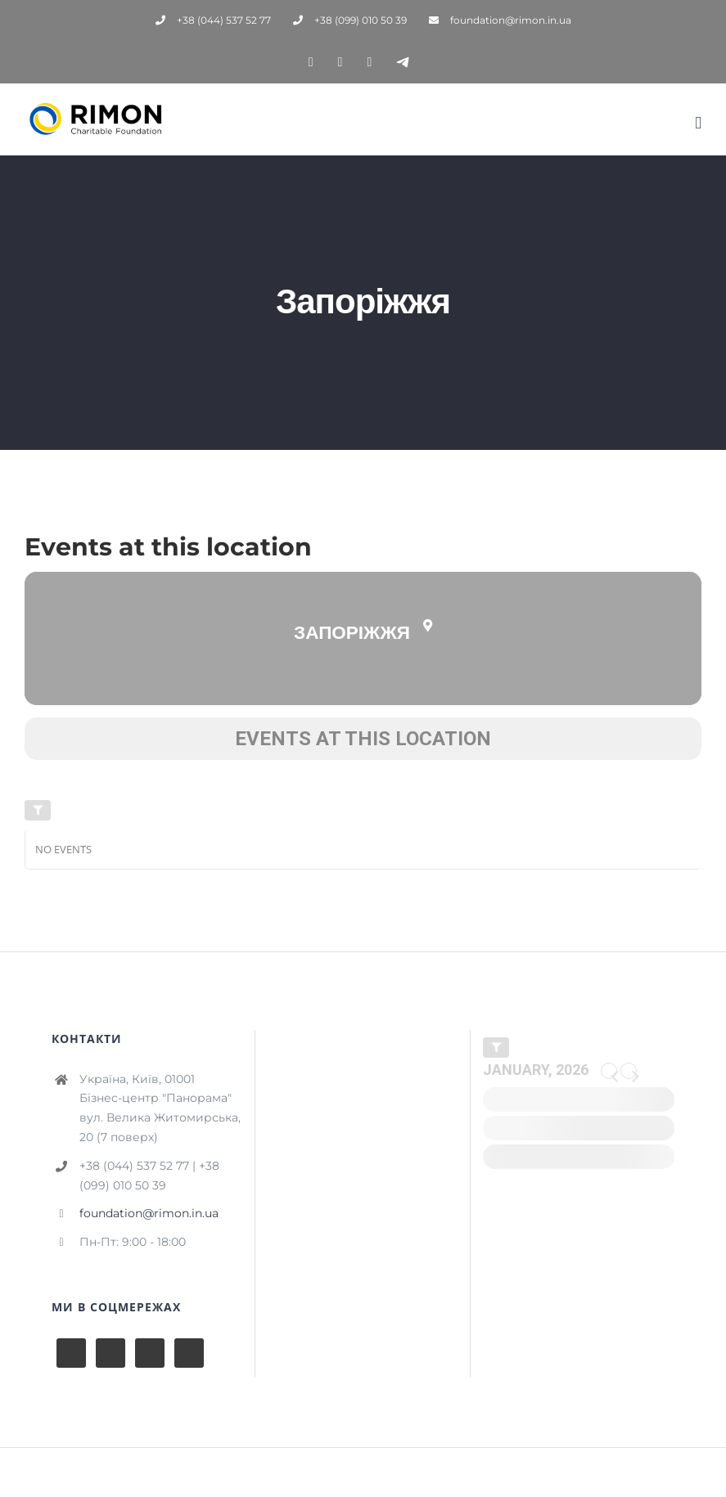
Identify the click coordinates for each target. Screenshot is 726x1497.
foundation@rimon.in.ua (149, 1213)
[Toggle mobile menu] (698, 123)
